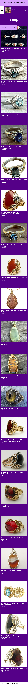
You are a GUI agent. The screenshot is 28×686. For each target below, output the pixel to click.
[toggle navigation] (2, 10)
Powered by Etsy (14, 683)
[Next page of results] (21, 680)
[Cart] (26, 10)
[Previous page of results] (7, 680)
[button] (8, 27)
